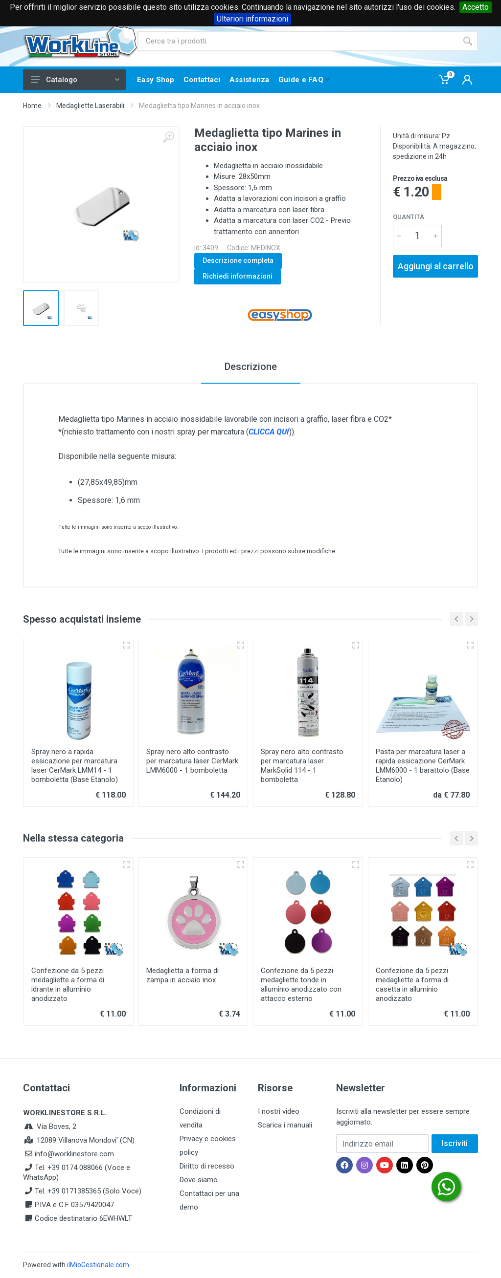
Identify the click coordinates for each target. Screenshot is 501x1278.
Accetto (475, 7)
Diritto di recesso (207, 1166)
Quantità (408, 216)
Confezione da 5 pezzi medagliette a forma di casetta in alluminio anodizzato (412, 984)
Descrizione (251, 366)
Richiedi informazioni (238, 276)
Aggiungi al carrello (436, 266)
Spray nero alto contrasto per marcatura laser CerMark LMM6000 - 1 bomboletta (192, 761)
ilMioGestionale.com (98, 1265)
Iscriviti (455, 1143)
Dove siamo (199, 1179)
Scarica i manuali (285, 1125)
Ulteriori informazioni (252, 18)
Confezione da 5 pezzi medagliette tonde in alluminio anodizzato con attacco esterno (301, 984)
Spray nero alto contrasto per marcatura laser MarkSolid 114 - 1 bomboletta (302, 765)
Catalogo (75, 79)
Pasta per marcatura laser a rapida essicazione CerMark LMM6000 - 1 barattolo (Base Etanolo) (423, 765)
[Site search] (297, 41)
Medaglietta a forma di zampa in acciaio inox (182, 975)
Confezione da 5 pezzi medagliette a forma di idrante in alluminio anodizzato (67, 984)
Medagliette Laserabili (90, 105)
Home (32, 105)
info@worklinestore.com (74, 1153)
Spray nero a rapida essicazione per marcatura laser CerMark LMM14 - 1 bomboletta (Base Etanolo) (74, 765)
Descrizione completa (238, 260)
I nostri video (278, 1111)
